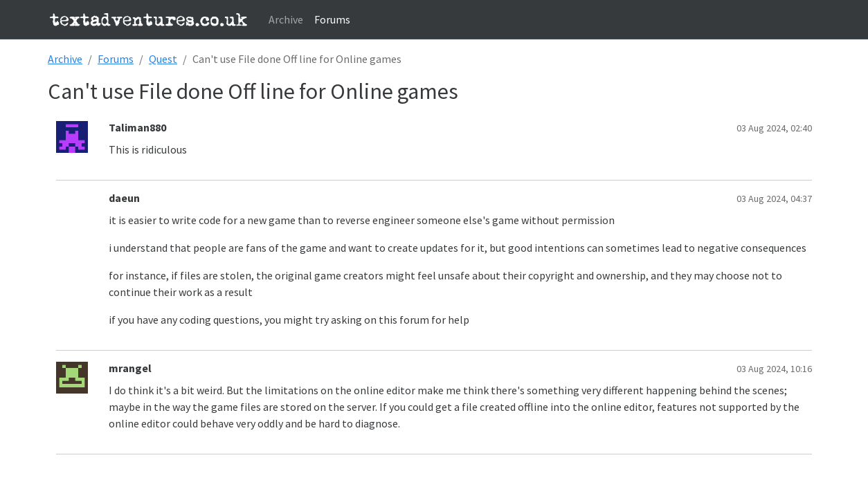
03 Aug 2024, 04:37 (774, 198)
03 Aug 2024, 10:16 (774, 368)
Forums (332, 19)
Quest (163, 59)
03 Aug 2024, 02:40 (774, 128)
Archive (286, 19)
